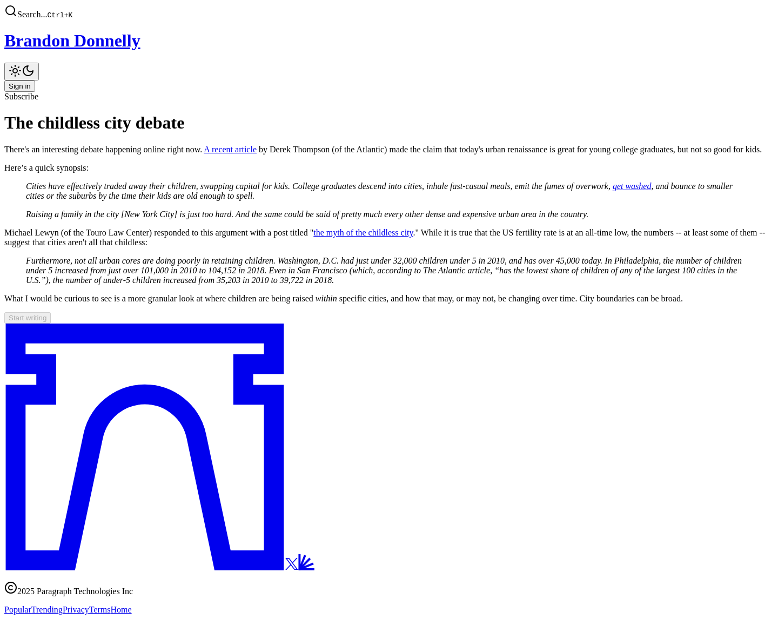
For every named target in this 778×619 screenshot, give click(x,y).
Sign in (20, 86)
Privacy (76, 609)
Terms (100, 609)
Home (121, 609)
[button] (389, 11)
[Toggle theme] (21, 71)
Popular (17, 609)
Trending (47, 609)
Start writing (27, 318)
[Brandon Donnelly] (389, 41)
